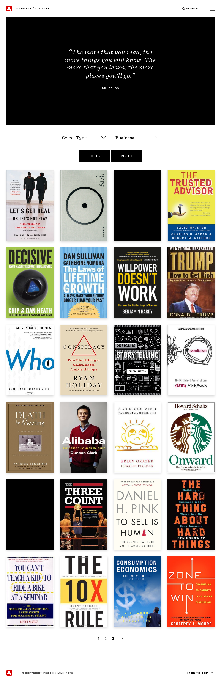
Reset (127, 156)
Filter (94, 156)
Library (26, 8)
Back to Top (197, 672)
